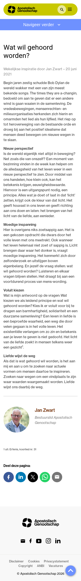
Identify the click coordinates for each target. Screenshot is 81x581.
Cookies (34, 561)
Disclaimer (16, 561)
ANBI (40, 566)
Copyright (25, 566)
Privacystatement (56, 561)
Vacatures (56, 566)
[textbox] (61, 9)
